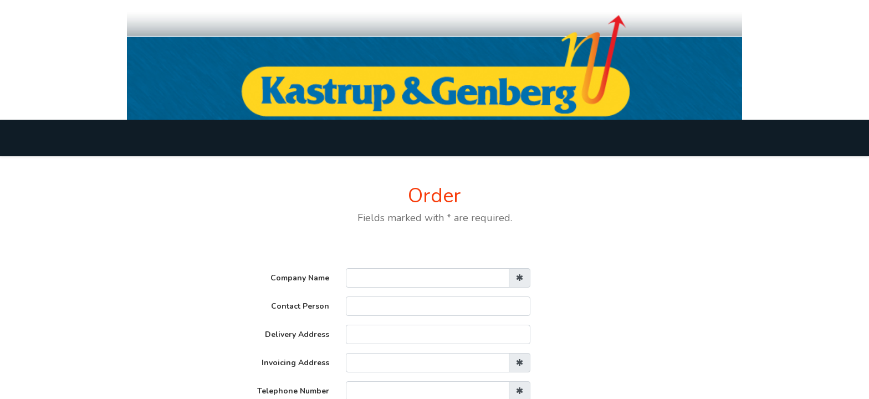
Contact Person (300, 306)
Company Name (299, 278)
